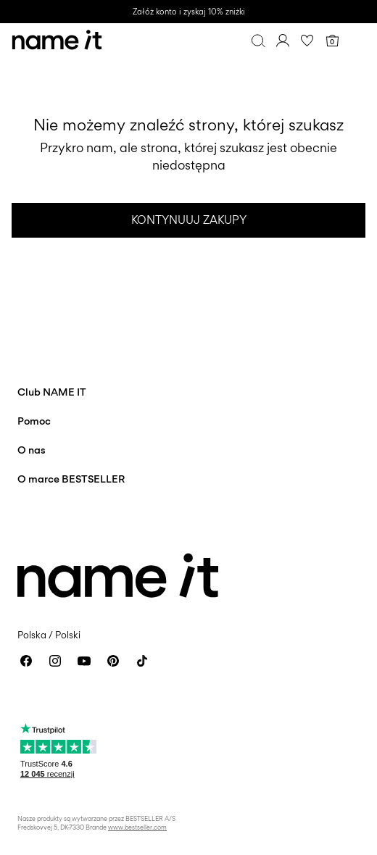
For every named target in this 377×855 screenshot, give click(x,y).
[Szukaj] (258, 40)
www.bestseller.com (137, 827)
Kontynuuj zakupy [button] (188, 220)
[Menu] (356, 40)
